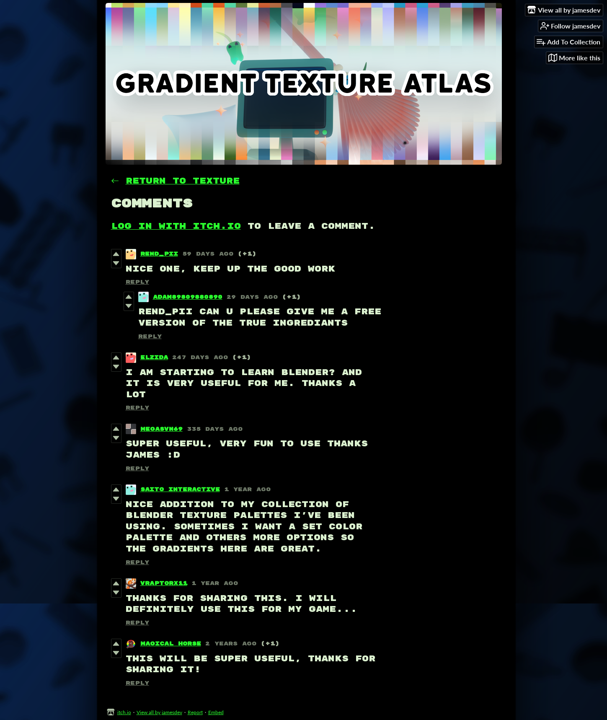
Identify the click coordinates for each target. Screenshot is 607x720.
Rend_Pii (159, 254)
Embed (216, 712)
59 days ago (207, 254)
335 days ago (215, 429)
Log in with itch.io (176, 226)
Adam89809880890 (187, 297)
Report (195, 712)
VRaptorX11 (163, 583)
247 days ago (200, 357)
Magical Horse (170, 643)
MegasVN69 (161, 429)
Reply (137, 282)
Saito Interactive (180, 489)
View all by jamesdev (159, 712)
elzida (154, 357)
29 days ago (252, 297)
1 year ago (247, 489)
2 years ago (230, 643)
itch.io (124, 712)
